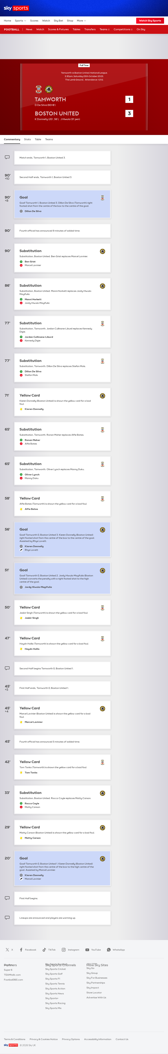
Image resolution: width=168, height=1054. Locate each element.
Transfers (90, 29)
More (81, 20)
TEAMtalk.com (12, 980)
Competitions (123, 29)
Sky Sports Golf (54, 990)
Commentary (12, 139)
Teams (105, 29)
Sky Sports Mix (53, 1024)
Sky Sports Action (55, 1004)
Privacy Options (71, 1039)
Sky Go (90, 980)
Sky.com (91, 970)
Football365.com (13, 985)
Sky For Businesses (96, 990)
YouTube (92, 950)
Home (7, 20)
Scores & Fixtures (58, 29)
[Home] (16, 8)
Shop (70, 20)
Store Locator (94, 1004)
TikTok (48, 950)
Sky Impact (92, 1000)
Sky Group (92, 985)
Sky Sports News (54, 1009)
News (29, 29)
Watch (46, 20)
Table (38, 139)
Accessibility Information (97, 1039)
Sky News (91, 975)
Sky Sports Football (56, 980)
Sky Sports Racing (55, 1019)
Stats (27, 139)
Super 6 (8, 975)
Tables (76, 29)
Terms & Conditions (14, 1039)
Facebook (27, 950)
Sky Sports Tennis (55, 1000)
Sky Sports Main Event (57, 970)
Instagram (69, 950)
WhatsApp (115, 950)
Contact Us (122, 1039)
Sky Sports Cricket (55, 985)
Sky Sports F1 (52, 995)
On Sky (141, 29)
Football (11, 29)
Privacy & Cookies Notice (44, 1039)
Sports (20, 20)
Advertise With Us (96, 1009)
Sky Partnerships (95, 995)
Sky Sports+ (51, 1014)
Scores (34, 20)
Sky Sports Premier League (60, 975)
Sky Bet (58, 20)
